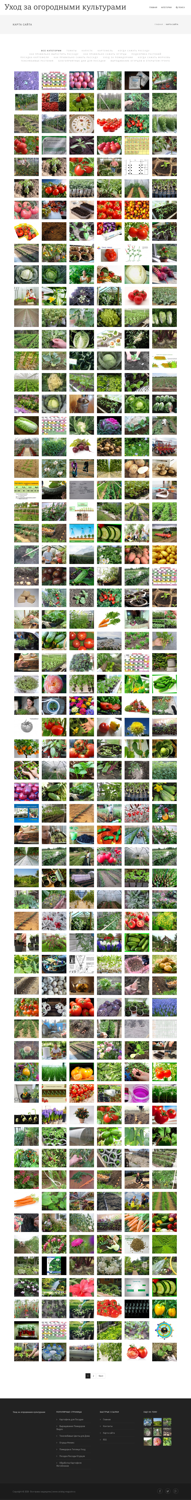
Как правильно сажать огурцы (105, 54)
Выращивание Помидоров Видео (70, 1428)
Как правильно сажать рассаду (76, 57)
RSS (105, 1439)
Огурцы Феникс (66, 1442)
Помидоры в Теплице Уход (72, 1449)
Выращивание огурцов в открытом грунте (140, 60)
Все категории (51, 50)
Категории (166, 7)
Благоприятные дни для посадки (82, 60)
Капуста (87, 50)
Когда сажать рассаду (134, 50)
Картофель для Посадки (71, 1419)
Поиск (180, 7)
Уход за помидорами (118, 57)
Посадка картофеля (35, 57)
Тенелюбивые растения (37, 60)
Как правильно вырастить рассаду (54, 54)
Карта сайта (109, 1432)
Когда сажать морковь (154, 57)
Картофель (105, 50)
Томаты (72, 50)
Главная (153, 7)
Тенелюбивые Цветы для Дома (74, 1435)
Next (101, 1375)
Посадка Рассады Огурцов (72, 1456)
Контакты (108, 1426)
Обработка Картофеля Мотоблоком (68, 1464)
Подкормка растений (146, 54)
